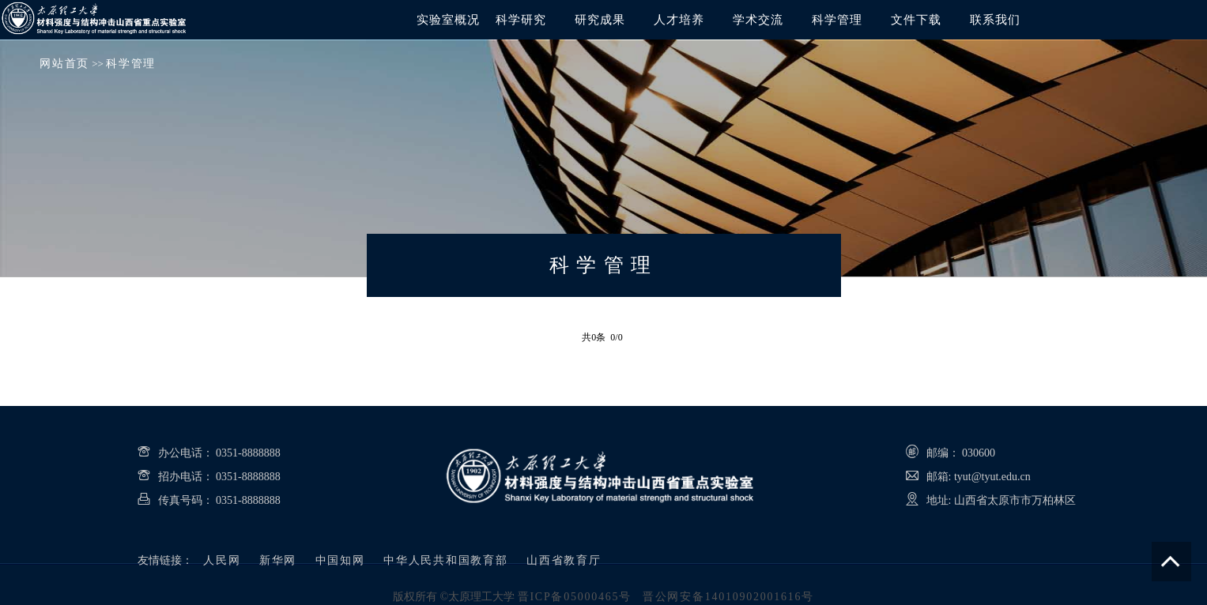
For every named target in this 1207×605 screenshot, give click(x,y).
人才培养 (679, 19)
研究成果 (600, 19)
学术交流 (758, 19)
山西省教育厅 (564, 560)
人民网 (221, 560)
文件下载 (916, 19)
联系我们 (995, 19)
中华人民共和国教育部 (445, 560)
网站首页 (64, 64)
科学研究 (521, 19)
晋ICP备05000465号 (575, 597)
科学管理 (837, 19)
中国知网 (340, 560)
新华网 (277, 560)
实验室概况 (448, 19)
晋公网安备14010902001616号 (728, 597)
